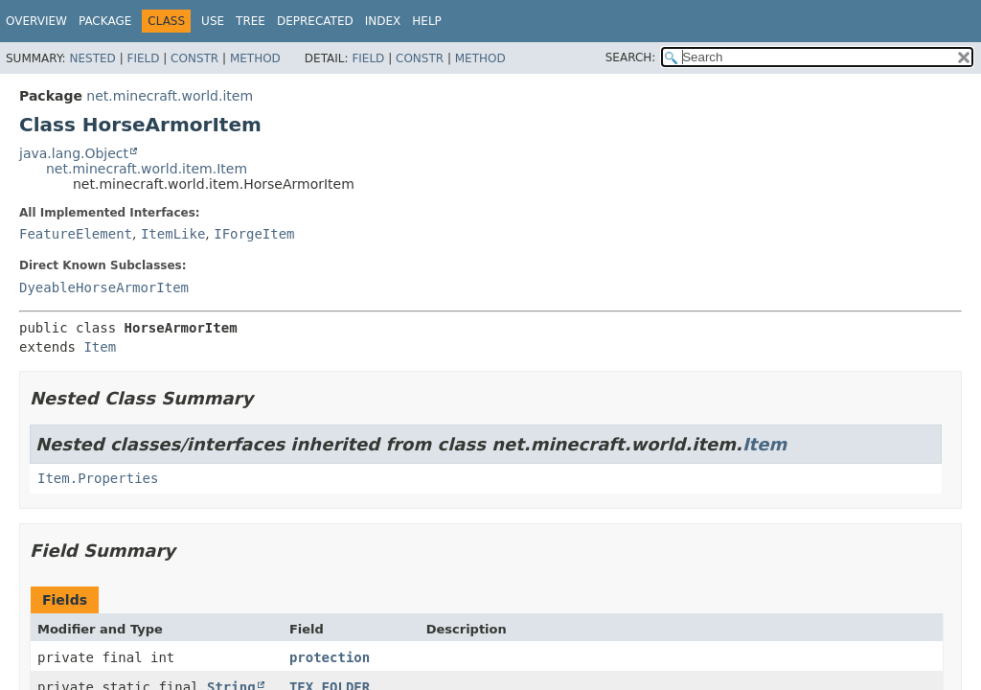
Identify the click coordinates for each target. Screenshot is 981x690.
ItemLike (173, 234)
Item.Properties (97, 478)
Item (99, 347)
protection (329, 657)
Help (427, 21)
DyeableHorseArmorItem (104, 287)
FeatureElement (75, 234)
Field (142, 58)
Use (212, 21)
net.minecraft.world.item (169, 96)
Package (105, 21)
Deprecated (315, 21)
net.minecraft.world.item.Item (146, 168)
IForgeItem (254, 234)
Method (255, 58)
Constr (194, 58)
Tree (250, 21)
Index (383, 21)
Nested (92, 58)
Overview (36, 21)
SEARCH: (630, 57)
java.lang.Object (73, 153)
